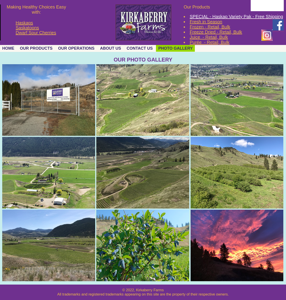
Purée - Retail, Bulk (209, 42)
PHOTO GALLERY (175, 48)
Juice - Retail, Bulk (209, 37)
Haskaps (24, 22)
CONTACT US (140, 48)
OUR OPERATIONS (76, 48)
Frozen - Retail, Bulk (210, 26)
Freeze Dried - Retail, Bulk (216, 32)
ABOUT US (110, 48)
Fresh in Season (206, 21)
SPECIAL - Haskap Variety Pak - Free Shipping (236, 16)
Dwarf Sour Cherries (36, 32)
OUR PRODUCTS (36, 48)
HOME (8, 48)
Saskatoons (27, 27)
